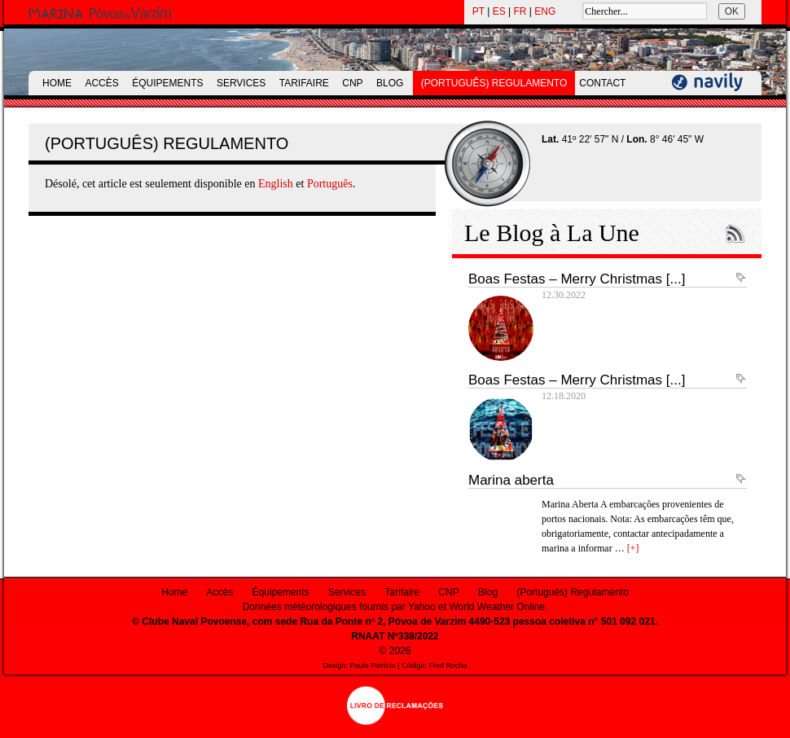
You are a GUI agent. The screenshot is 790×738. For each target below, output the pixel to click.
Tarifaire (304, 83)
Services (241, 83)
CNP (352, 83)
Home (57, 83)
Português (330, 184)
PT (478, 11)
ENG (544, 11)
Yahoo (422, 607)
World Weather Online (497, 607)
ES (499, 11)
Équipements (167, 83)
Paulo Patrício (373, 665)
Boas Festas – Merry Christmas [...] (576, 279)
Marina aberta (511, 480)
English (275, 184)
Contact (602, 83)
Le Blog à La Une (551, 232)
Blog (389, 83)
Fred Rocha (447, 665)
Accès (101, 83)
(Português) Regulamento (494, 83)
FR (520, 11)
